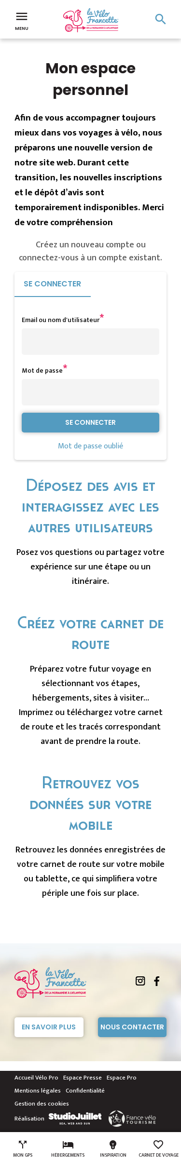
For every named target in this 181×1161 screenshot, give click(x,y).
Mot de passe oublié (90, 446)
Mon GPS (22, 1149)
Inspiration (113, 1149)
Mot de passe (42, 370)
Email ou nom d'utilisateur (60, 319)
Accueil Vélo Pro (36, 1077)
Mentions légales (37, 1090)
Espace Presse (82, 1077)
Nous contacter (132, 1027)
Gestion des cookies (41, 1103)
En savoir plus (49, 1027)
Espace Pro (122, 1077)
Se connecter (52, 283)
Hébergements (67, 1149)
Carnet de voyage (159, 1149)
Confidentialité (85, 1090)
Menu (21, 20)
